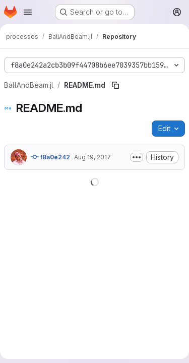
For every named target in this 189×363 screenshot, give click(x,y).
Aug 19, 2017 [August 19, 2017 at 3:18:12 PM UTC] (92, 157)
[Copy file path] (115, 85)
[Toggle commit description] (136, 157)
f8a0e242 (50, 157)
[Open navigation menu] (28, 12)
